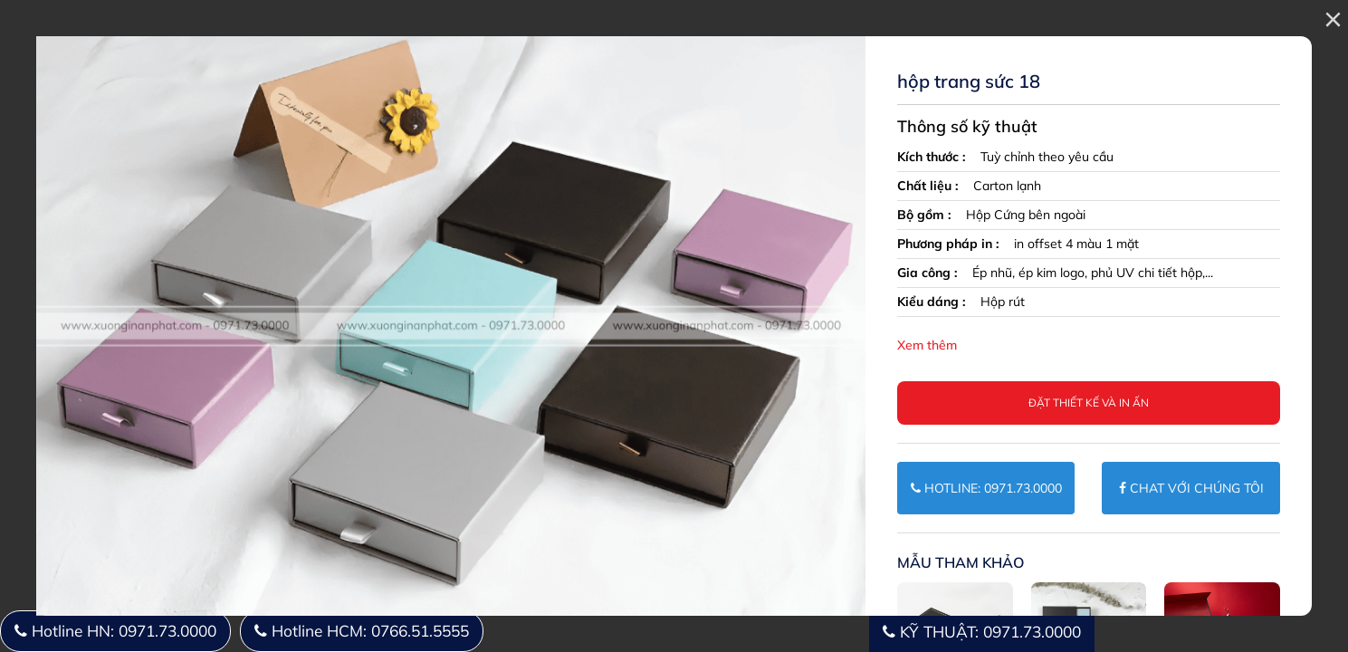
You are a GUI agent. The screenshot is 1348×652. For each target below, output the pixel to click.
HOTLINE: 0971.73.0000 (986, 488)
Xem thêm (927, 345)
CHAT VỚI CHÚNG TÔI (1191, 488)
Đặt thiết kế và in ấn (1088, 402)
